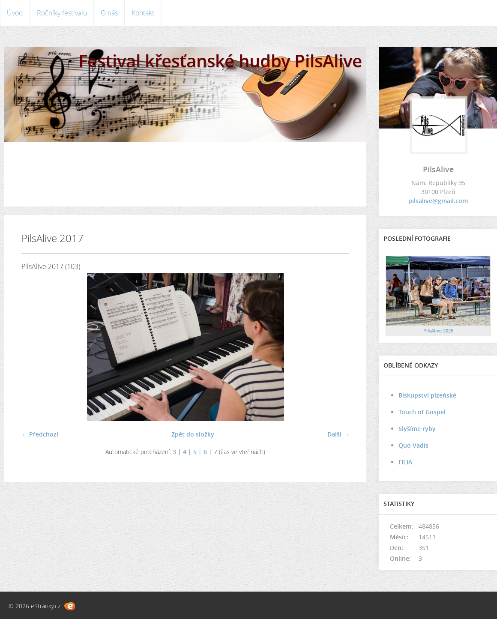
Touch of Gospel (422, 412)
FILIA (405, 462)
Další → (338, 434)
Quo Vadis (413, 445)
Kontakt (143, 13)
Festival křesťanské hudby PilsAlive (220, 60)
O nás (109, 13)
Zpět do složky (192, 434)
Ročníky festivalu (62, 13)
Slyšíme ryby (417, 429)
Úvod (15, 13)
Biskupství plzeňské (427, 395)
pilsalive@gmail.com (438, 201)
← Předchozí (39, 434)
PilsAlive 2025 (438, 330)
